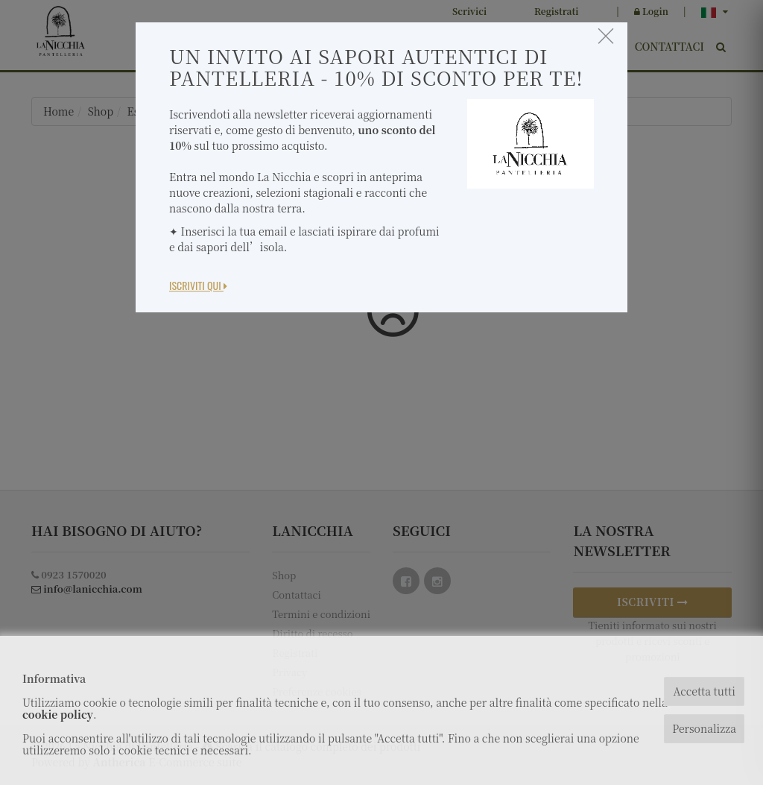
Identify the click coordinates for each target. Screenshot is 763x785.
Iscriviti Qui (198, 285)
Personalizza (704, 728)
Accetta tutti (704, 691)
